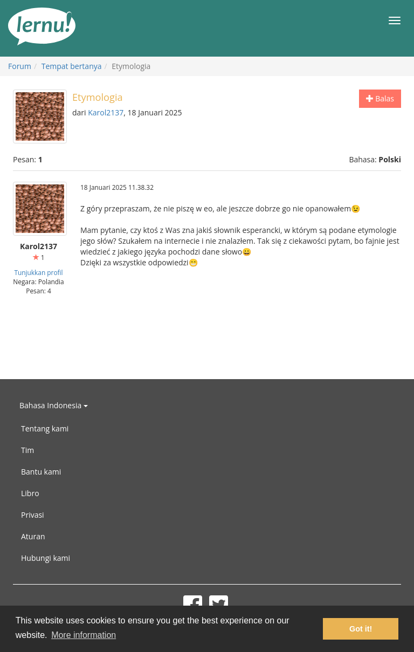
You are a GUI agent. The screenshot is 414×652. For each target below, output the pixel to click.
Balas (380, 98)
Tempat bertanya (72, 66)
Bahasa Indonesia (53, 405)
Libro (30, 493)
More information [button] (83, 635)
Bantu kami (41, 471)
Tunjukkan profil (38, 272)
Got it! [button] (360, 628)
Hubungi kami (45, 558)
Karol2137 (105, 112)
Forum (19, 66)
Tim (27, 450)
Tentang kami (44, 428)
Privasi (32, 515)
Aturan (33, 536)
